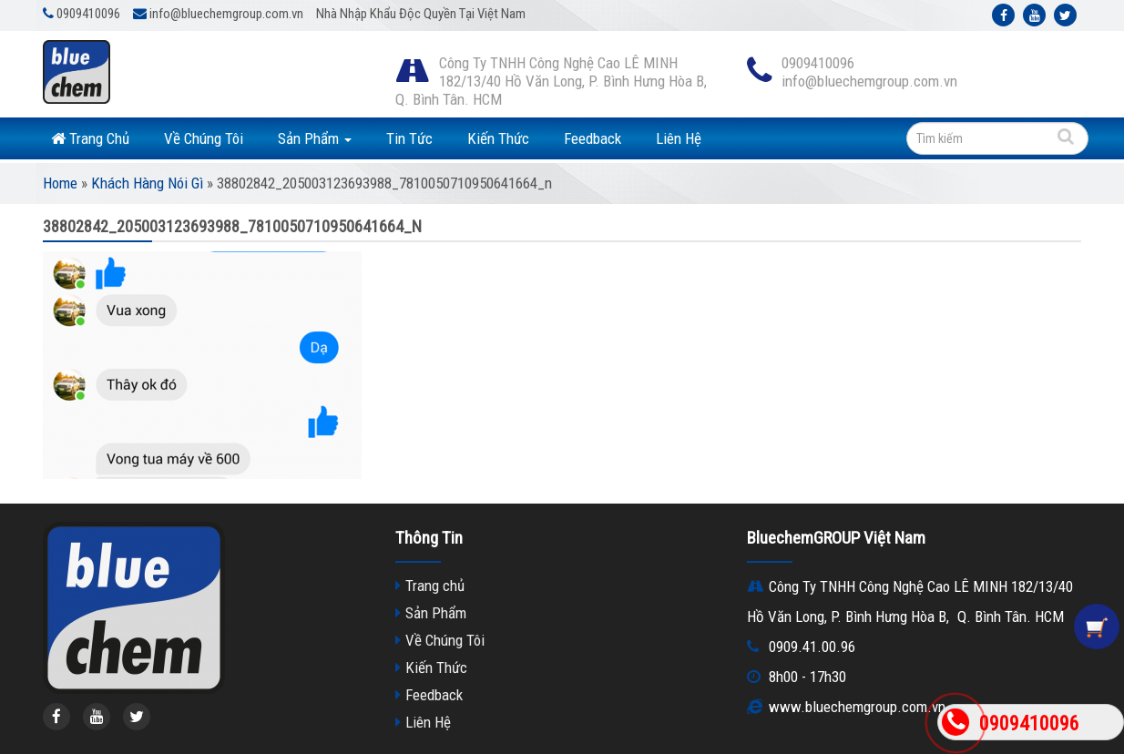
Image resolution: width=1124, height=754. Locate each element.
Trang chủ (435, 585)
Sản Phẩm (315, 138)
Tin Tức (409, 138)
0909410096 (1029, 723)
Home (60, 183)
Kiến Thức (498, 138)
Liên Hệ (678, 138)
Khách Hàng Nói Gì (147, 183)
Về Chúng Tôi (203, 138)
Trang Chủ (90, 138)
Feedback (592, 138)
